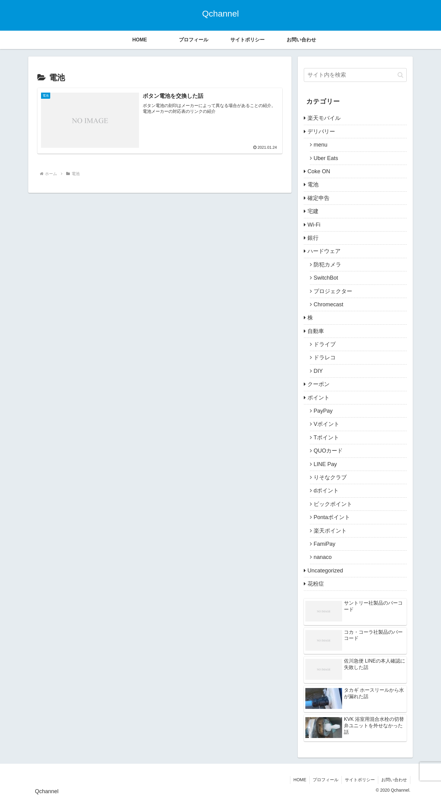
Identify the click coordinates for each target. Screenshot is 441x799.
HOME (299, 779)
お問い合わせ (394, 779)
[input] (355, 75)
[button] (400, 74)
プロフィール (325, 779)
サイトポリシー (360, 779)
